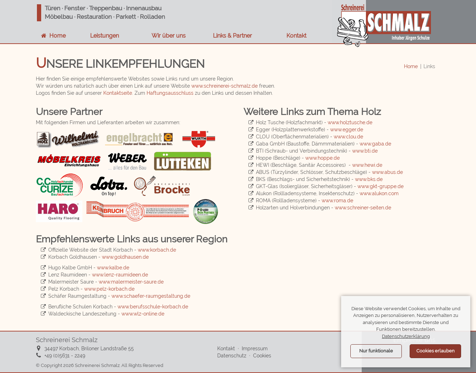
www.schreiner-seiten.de (363, 207)
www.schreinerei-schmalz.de (224, 86)
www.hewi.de (367, 165)
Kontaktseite (117, 93)
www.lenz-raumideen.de (120, 275)
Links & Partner (231, 35)
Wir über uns (167, 35)
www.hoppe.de (322, 158)
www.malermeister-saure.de (131, 282)
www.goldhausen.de (125, 257)
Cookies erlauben (435, 350)
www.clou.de (348, 136)
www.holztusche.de (350, 122)
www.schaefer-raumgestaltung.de (150, 296)
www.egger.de (346, 129)
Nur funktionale (376, 350)
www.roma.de (337, 200)
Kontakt (295, 35)
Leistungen (103, 35)
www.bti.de (365, 151)
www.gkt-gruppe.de (380, 186)
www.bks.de (369, 179)
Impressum (255, 348)
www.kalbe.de (113, 267)
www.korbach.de (157, 250)
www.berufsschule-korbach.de (152, 306)
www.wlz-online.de (142, 314)
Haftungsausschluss (170, 93)
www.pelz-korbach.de (109, 289)
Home (411, 66)
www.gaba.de (375, 144)
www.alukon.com (379, 193)
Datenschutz (231, 355)
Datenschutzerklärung (406, 336)
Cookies (262, 355)
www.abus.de (387, 172)
